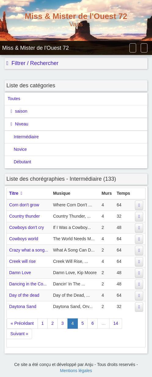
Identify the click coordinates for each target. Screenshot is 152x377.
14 (115, 323)
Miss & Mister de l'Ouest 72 (35, 48)
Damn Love (20, 272)
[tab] (76, 63)
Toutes (14, 98)
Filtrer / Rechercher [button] (34, 63)
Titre (13, 193)
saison (20, 111)
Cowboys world (23, 238)
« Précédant (22, 323)
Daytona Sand (22, 306)
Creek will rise (22, 261)
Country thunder (24, 216)
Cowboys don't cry (26, 227)
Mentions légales (76, 370)
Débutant (22, 161)
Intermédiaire (26, 136)
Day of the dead (24, 295)
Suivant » (19, 333)
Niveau (21, 123)
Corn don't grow (24, 204)
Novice (20, 149)
